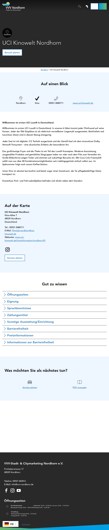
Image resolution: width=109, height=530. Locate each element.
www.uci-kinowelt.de (83, 103)
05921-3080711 (56, 103)
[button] (103, 6)
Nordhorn (44, 70)
